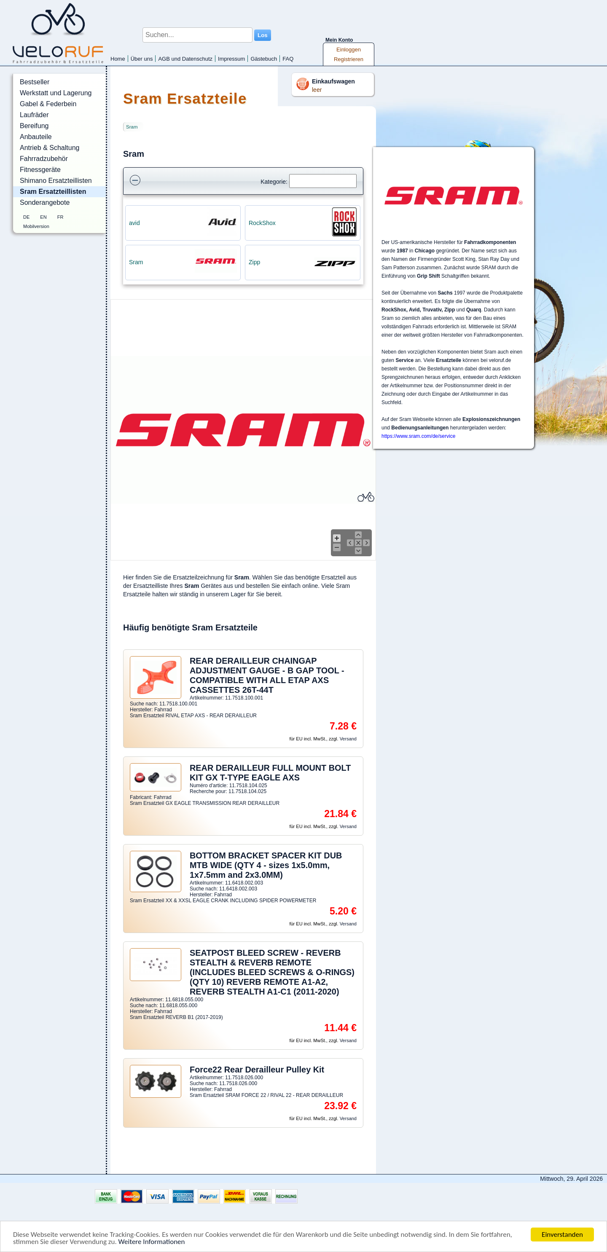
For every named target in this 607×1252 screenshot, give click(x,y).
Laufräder (34, 114)
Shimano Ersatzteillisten (56, 180)
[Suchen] (323, 181)
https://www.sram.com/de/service (418, 436)
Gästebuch (263, 59)
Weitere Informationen (151, 1242)
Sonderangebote (45, 202)
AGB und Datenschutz (185, 59)
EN (43, 217)
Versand (348, 738)
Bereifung (34, 125)
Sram (131, 126)
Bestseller (34, 82)
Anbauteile (36, 136)
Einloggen (348, 49)
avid (134, 223)
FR (60, 217)
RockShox (262, 223)
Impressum (231, 59)
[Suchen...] (197, 35)
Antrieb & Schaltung (49, 147)
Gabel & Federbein (48, 103)
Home (117, 59)
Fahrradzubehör (44, 158)
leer (317, 89)
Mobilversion (36, 226)
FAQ (287, 59)
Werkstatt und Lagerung (55, 93)
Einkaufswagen (333, 81)
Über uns (142, 59)
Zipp (254, 262)
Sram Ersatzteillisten (53, 191)
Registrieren (348, 59)
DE (26, 217)
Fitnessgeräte (40, 169)
